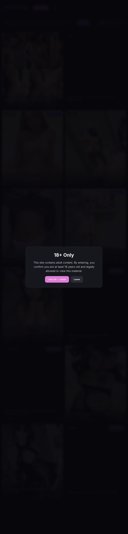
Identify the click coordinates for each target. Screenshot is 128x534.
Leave (77, 279)
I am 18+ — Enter (57, 279)
